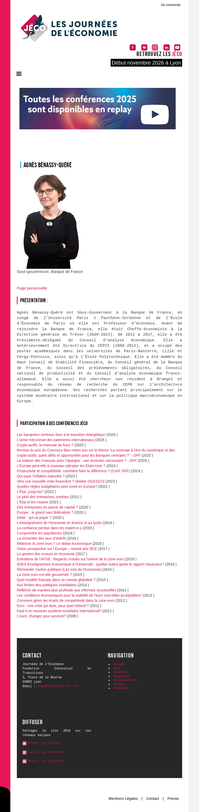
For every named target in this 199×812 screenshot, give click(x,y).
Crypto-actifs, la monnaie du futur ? (45, 445)
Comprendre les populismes (39, 533)
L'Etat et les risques (32, 502)
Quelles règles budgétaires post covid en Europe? (57, 486)
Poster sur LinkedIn (45, 761)
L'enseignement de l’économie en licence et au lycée (59, 523)
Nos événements (125, 680)
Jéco (116, 668)
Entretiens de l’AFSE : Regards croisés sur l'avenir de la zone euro (70, 559)
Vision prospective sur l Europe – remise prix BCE (57, 549)
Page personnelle (32, 288)
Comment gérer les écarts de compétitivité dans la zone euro (66, 600)
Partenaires (121, 688)
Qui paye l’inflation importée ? (41, 476)
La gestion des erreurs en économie (46, 554)
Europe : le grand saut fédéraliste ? (45, 512)
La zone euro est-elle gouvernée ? (44, 575)
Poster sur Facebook (45, 752)
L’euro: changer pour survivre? (42, 616)
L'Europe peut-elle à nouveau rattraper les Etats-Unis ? (61, 466)
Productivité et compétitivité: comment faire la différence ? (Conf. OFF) (73, 471)
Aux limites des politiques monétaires (46, 585)
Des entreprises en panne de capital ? (47, 507)
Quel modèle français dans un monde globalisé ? (56, 580)
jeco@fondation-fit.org (58, 686)
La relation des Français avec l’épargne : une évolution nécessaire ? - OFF (77, 460)
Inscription (120, 672)
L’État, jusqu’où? (30, 492)
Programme (121, 676)
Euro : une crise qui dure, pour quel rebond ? (53, 606)
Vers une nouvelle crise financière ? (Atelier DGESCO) (60, 481)
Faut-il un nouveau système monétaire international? (59, 611)
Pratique (119, 684)
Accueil (118, 664)
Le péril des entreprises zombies (43, 497)
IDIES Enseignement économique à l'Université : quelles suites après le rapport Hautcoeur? (90, 564)
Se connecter (171, 5)
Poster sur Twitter (44, 743)
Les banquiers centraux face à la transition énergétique (61, 435)
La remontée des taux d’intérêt (41, 538)
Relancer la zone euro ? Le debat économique (54, 543)
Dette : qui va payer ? (34, 518)
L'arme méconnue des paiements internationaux (55, 440)
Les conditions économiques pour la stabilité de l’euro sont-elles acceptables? (79, 595)
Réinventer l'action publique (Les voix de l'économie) (59, 569)
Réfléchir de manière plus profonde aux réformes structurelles (67, 590)
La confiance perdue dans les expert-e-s (49, 528)
